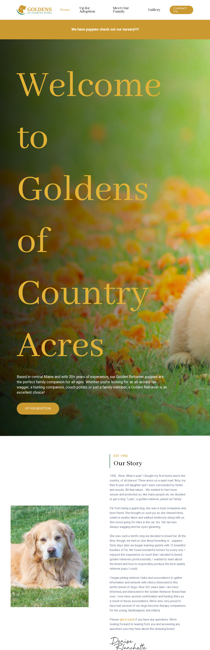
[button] (38, 408)
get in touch (127, 619)
